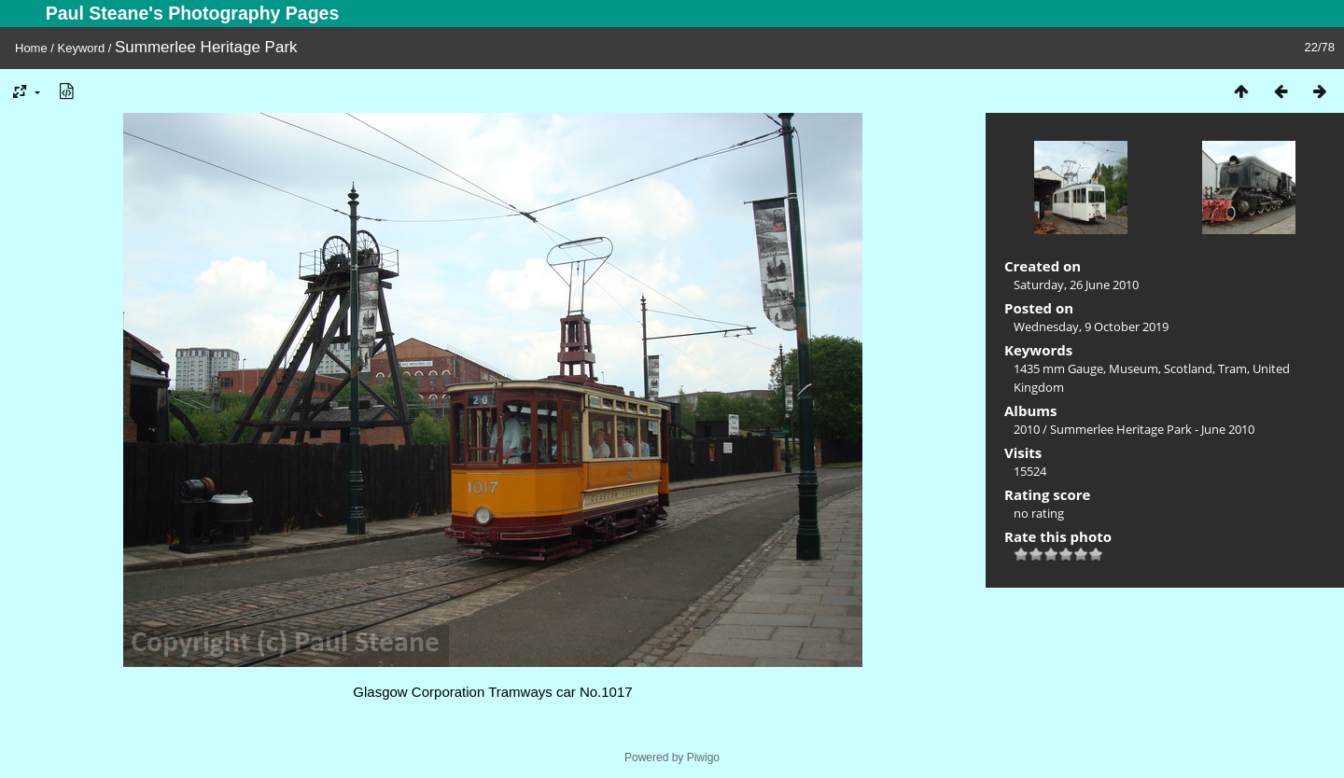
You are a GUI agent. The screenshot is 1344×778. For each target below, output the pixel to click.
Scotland (1188, 368)
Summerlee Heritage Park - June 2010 (1152, 429)
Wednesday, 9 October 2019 (1091, 326)
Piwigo (703, 757)
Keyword (81, 48)
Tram (1232, 368)
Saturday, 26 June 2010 (1076, 284)
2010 (1027, 429)
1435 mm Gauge (1058, 368)
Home (31, 48)
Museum (1133, 368)
